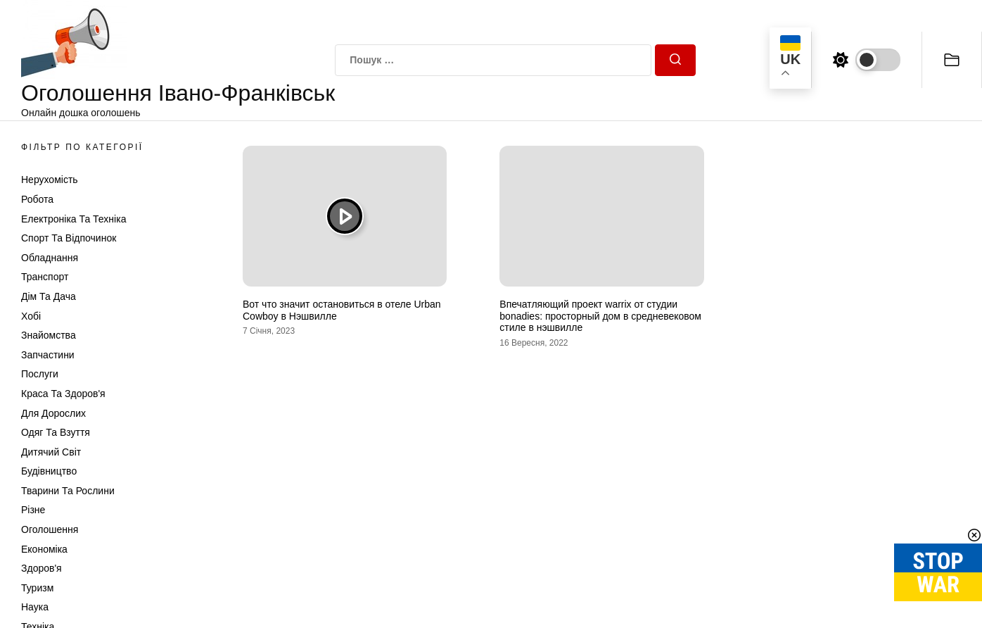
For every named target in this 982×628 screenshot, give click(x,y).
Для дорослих (53, 413)
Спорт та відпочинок (68, 238)
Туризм (37, 588)
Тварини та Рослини (68, 490)
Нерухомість (49, 179)
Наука (35, 607)
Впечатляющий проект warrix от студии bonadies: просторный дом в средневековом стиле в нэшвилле (600, 316)
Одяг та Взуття (55, 432)
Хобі (31, 316)
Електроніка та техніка (73, 219)
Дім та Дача (48, 296)
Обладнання (49, 257)
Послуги (39, 373)
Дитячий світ (51, 452)
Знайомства (48, 335)
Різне (33, 509)
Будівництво (49, 471)
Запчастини (48, 354)
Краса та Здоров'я (63, 393)
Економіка (44, 549)
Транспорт (44, 276)
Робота (37, 199)
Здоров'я (41, 568)
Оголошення (49, 529)
